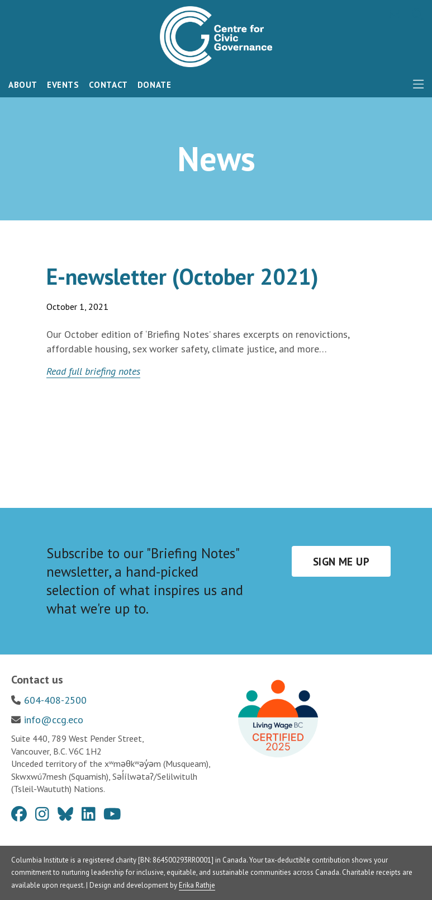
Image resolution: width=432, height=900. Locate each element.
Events (63, 84)
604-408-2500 (55, 700)
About (22, 84)
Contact (108, 84)
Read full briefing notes (93, 371)
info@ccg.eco (53, 719)
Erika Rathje (197, 885)
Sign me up (341, 561)
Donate (154, 84)
